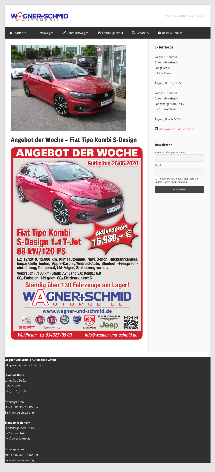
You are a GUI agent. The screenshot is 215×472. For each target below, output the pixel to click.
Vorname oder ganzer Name (170, 152)
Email (158, 165)
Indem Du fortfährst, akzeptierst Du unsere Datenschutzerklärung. (176, 180)
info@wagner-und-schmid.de (177, 129)
